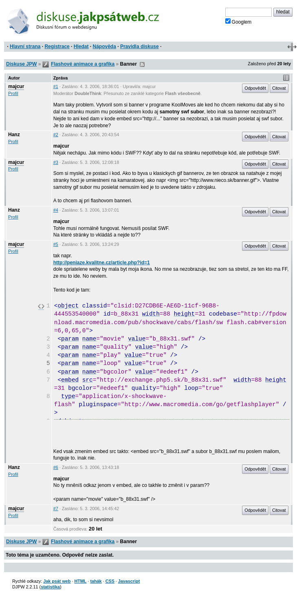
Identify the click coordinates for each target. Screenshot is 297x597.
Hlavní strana (25, 46)
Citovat (279, 88)
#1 (55, 86)
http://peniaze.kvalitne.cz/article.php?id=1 (101, 262)
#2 (55, 134)
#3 (55, 162)
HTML (80, 581)
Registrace (56, 46)
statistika (50, 586)
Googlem (238, 21)
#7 (55, 508)
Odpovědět (255, 88)
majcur (16, 86)
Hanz (14, 134)
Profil (13, 93)
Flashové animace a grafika (82, 64)
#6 (55, 467)
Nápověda (104, 46)
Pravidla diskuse (139, 46)
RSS (142, 64)
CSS (110, 581)
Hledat (81, 46)
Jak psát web (56, 581)
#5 (55, 244)
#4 (55, 210)
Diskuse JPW (21, 64)
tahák (95, 581)
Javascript (129, 581)
